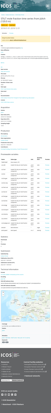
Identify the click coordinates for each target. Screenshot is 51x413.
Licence (3, 100)
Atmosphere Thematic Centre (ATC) (34, 364)
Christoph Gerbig (5, 149)
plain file (3, 279)
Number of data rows (7, 82)
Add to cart (4, 25)
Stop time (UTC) (5, 119)
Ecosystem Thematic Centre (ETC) (34, 367)
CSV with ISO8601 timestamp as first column (12, 274)
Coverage (4, 324)
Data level (3, 91)
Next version (4, 69)
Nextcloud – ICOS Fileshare (13, 404)
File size (3, 78)
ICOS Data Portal (20, 15)
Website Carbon (16, 380)
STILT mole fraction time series (9, 89)
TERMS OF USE (6, 371)
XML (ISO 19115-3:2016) (24, 338)
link (21, 48)
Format (3, 272)
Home (3, 15)
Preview (11, 33)
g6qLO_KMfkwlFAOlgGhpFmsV (18, 40)
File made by (4, 134)
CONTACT (5, 364)
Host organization (6, 138)
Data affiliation (5, 50)
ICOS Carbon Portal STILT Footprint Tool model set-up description (17, 98)
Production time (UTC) (7, 142)
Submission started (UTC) (8, 262)
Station (3, 110)
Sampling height (5, 123)
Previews (3, 244)
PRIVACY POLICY (6, 367)
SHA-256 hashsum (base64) (8, 285)
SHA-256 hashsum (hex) (7, 281)
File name (3, 73)
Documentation (5, 95)
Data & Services (10, 15)
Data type (3, 87)
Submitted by (4, 254)
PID (2, 45)
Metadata (4, 33)
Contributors (4, 147)
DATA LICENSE (6, 369)
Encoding (3, 276)
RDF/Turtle (14, 338)
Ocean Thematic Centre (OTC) (33, 369)
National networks (32, 376)
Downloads (4, 239)
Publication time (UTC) (7, 258)
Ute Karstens (13, 149)
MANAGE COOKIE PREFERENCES (11, 374)
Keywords (4, 340)
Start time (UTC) (5, 114)
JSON (3, 338)
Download (12, 25)
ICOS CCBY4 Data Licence (7, 102)
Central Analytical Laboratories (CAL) (35, 371)
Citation (3, 54)
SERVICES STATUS (7, 376)
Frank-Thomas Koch (22, 149)
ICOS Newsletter (9, 400)
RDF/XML (8, 338)
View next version (5, 71)
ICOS (2, 52)
